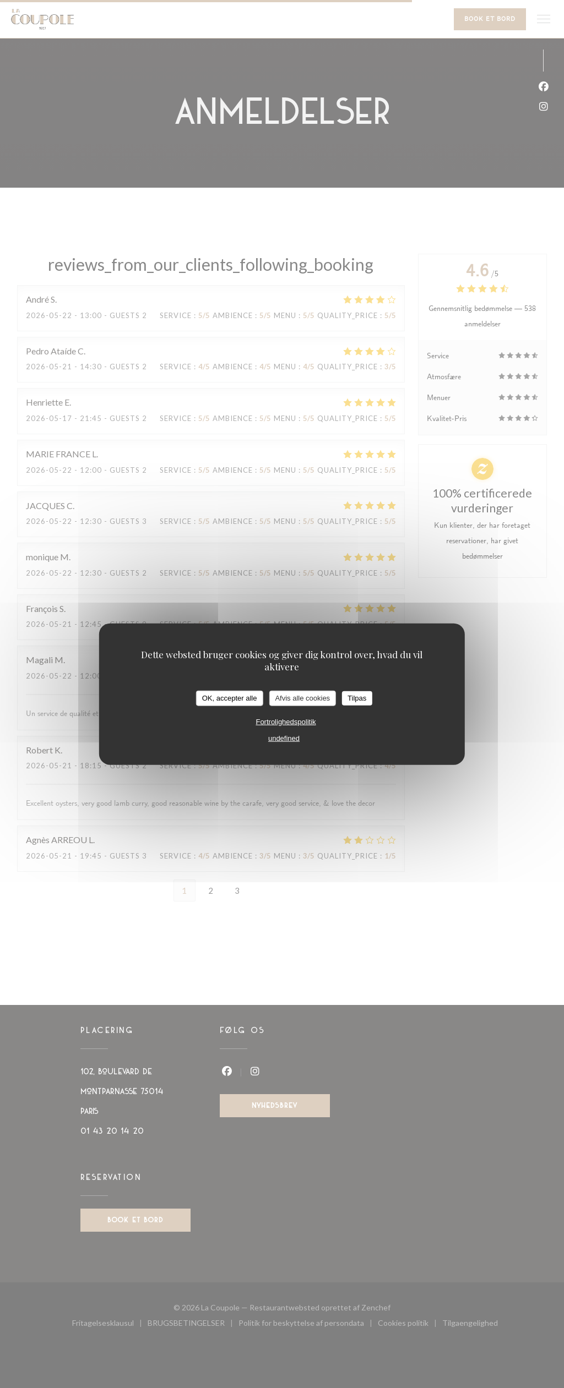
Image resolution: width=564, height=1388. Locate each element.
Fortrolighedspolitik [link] (286, 721)
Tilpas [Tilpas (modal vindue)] (357, 698)
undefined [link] (284, 738)
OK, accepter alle (229, 698)
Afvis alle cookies (302, 698)
